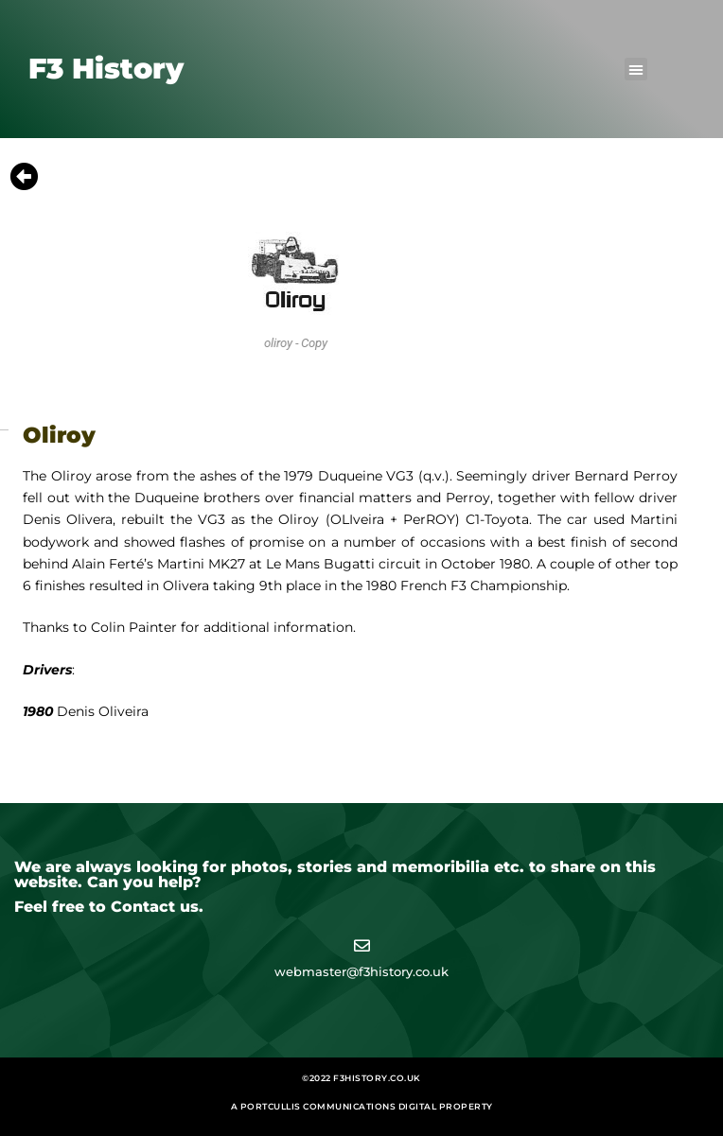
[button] (636, 69)
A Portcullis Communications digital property (362, 1106)
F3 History (106, 68)
